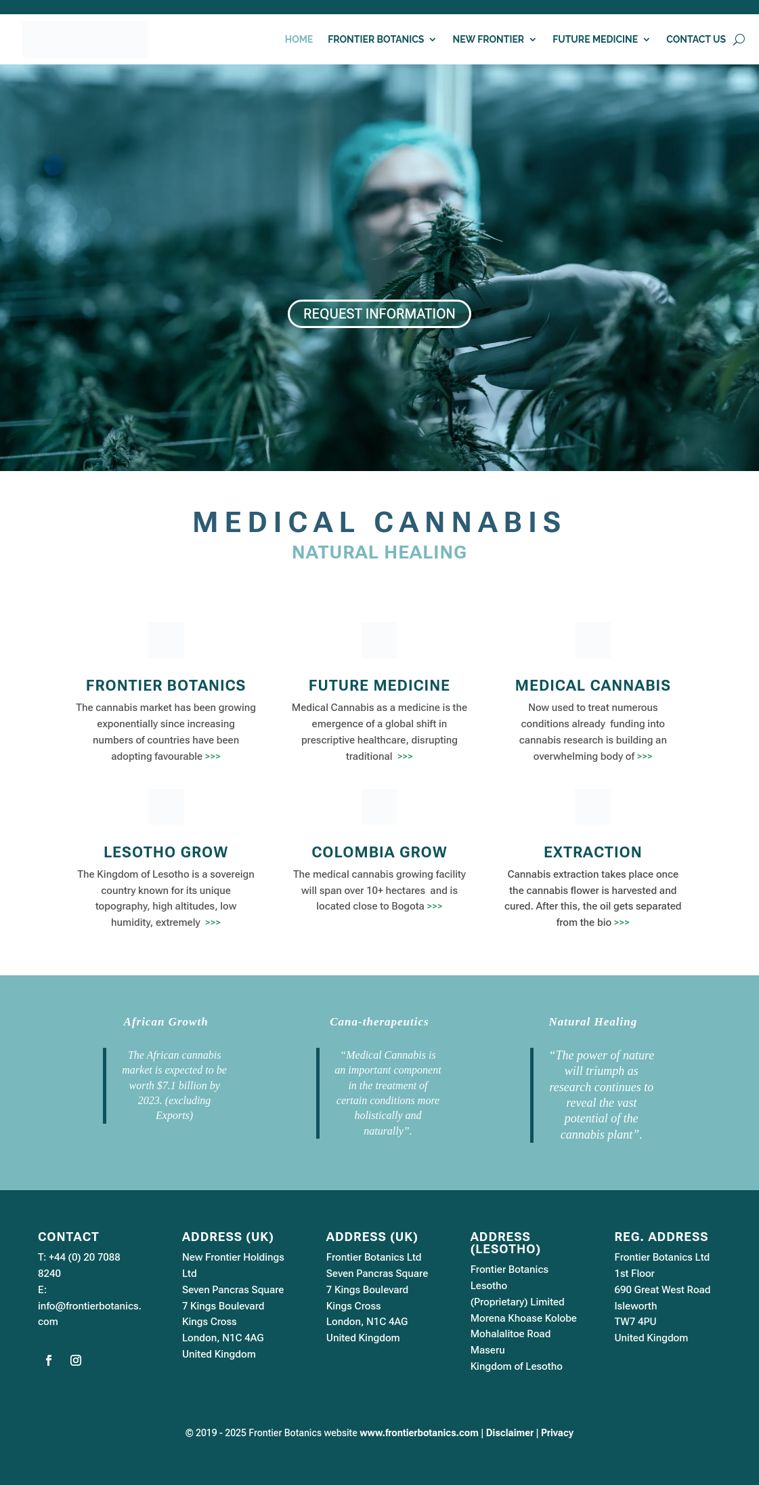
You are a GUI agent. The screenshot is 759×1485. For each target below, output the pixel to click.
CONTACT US (696, 40)
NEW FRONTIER (488, 40)
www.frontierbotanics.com (419, 1432)
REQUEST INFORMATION (379, 314)
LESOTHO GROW (166, 852)
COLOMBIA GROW (379, 852)
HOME (299, 40)
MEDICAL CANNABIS (593, 685)
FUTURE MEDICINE (595, 40)
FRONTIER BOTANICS (376, 40)
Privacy (557, 1432)
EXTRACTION (593, 852)
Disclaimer (510, 1432)
